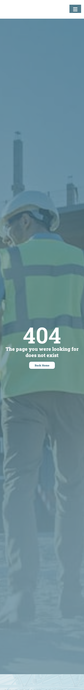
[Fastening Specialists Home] (19, 10)
